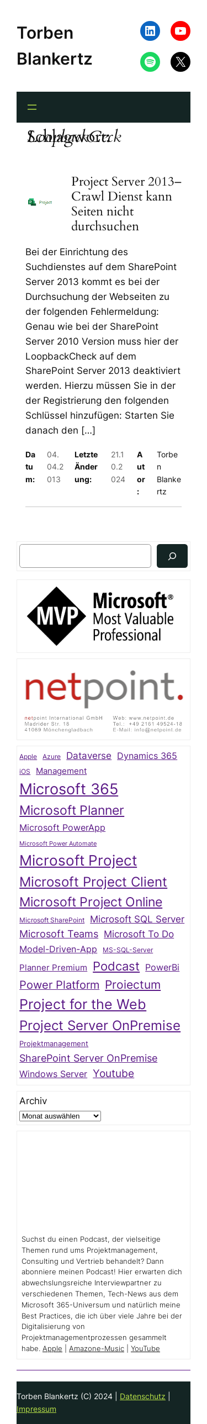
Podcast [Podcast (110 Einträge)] (116, 965)
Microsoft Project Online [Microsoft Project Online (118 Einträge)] (90, 902)
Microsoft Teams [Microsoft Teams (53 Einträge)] (58, 934)
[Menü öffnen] (32, 107)
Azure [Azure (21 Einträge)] (52, 757)
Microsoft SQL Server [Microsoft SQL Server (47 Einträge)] (137, 919)
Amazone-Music (96, 1348)
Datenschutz (143, 1396)
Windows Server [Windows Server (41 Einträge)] (53, 1073)
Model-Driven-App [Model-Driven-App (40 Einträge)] (58, 949)
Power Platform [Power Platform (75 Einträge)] (59, 984)
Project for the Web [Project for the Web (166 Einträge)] (82, 1004)
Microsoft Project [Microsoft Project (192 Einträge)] (78, 860)
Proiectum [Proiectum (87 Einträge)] (133, 984)
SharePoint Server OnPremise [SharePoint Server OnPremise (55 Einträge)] (88, 1058)
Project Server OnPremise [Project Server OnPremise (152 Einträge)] (100, 1025)
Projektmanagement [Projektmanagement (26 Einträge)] (53, 1043)
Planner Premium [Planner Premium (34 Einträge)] (53, 968)
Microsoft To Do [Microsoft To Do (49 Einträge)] (139, 934)
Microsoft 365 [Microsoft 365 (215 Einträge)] (68, 789)
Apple (52, 1348)
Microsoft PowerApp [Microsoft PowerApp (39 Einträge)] (62, 827)
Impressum (36, 1409)
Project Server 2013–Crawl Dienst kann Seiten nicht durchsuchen (126, 205)
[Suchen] (172, 556)
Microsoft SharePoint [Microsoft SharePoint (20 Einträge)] (51, 920)
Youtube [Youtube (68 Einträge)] (113, 1073)
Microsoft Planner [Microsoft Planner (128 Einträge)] (71, 810)
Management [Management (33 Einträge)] (61, 771)
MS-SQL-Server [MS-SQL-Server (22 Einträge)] (128, 950)
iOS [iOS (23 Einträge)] (24, 771)
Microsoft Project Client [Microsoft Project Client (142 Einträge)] (93, 882)
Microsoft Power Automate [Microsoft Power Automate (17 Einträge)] (58, 843)
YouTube (145, 1348)
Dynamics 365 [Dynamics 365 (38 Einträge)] (147, 756)
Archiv (33, 1100)
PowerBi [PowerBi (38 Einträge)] (162, 967)
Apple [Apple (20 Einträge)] (28, 757)
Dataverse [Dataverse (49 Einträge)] (89, 755)
